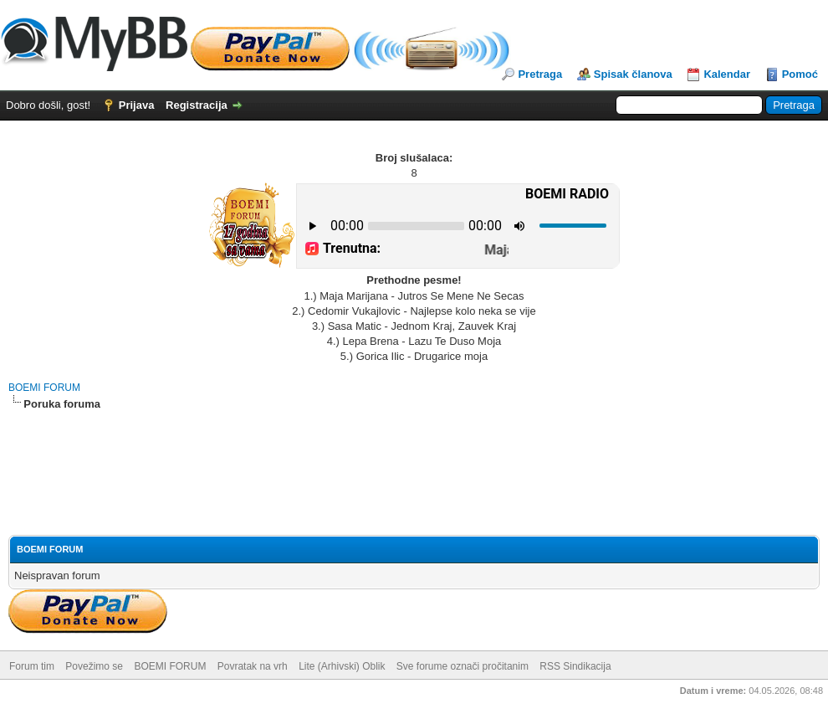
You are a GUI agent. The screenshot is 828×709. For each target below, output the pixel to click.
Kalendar (726, 74)
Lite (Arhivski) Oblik (342, 666)
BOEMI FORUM (44, 387)
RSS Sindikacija (575, 666)
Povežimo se (94, 666)
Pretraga (540, 74)
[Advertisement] (414, 458)
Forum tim (31, 666)
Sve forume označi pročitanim (462, 666)
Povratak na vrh (252, 666)
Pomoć (800, 74)
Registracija (196, 105)
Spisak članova (633, 74)
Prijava (137, 105)
